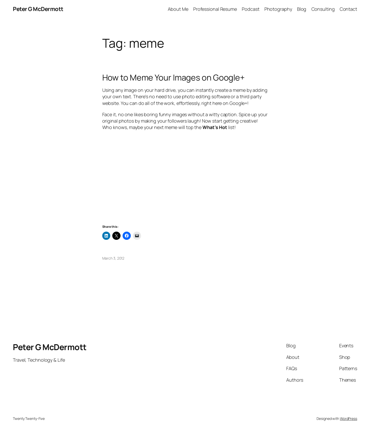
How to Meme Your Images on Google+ (173, 77)
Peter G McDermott (38, 9)
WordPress (348, 418)
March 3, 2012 (113, 258)
